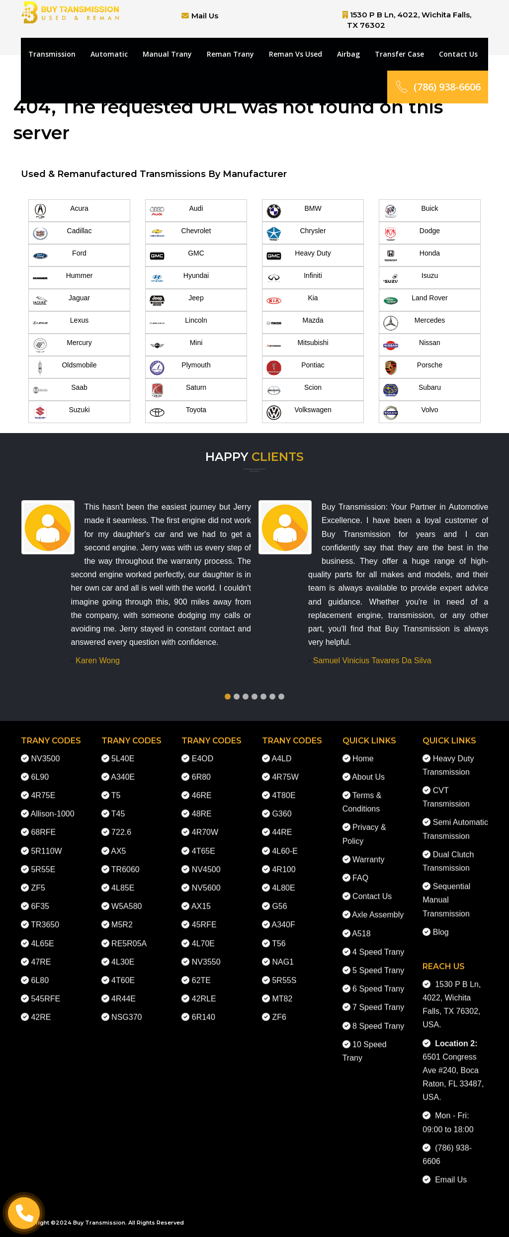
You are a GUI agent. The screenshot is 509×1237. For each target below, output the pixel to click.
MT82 (282, 990)
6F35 (40, 898)
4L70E (203, 935)
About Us (368, 769)
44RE (282, 824)
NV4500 (206, 861)
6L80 (40, 972)
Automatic (109, 54)
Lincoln (178, 323)
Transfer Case (399, 54)
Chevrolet (180, 233)
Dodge (411, 233)
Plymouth (180, 367)
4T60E (123, 972)
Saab (60, 390)
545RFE (45, 990)
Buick (410, 211)
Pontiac (295, 367)
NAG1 (283, 954)
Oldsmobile (65, 367)
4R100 (283, 861)
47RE (41, 954)
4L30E (122, 954)
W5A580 (126, 898)
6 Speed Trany (378, 980)
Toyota (178, 412)
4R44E (123, 990)
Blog (441, 924)
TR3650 (45, 916)
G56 (279, 898)
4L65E (42, 935)
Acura (60, 211)
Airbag (348, 54)
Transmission (52, 54)
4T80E (283, 787)
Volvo (410, 412)
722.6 (121, 824)
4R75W (285, 769)
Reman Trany (230, 54)
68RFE (43, 824)
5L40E (122, 750)
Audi (176, 211)
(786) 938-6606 (438, 86)
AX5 (118, 843)
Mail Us (204, 15)
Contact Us (458, 54)
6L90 (40, 769)
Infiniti (294, 278)
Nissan (411, 345)
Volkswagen (299, 412)
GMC (177, 256)
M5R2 (122, 916)
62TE (201, 972)
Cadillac (62, 233)
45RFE (204, 916)
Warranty (368, 851)
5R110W (46, 843)
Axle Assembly (378, 906)
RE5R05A (129, 935)
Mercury (62, 345)
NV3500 (45, 750)
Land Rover (415, 300)
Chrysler (296, 233)
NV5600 (206, 880)
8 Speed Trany (378, 1018)
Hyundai (179, 278)
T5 (116, 787)
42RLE (204, 990)
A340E (123, 769)
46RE (202, 787)
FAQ (360, 870)
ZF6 (279, 1009)
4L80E (283, 880)
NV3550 (206, 954)
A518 (361, 925)
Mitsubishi (297, 345)
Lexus (60, 323)
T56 (279, 935)
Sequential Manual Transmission (446, 891)
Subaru (412, 390)
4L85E (122, 880)
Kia (292, 300)
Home (363, 750)
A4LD (282, 750)
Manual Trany (167, 54)
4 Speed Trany (378, 944)
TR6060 (125, 861)
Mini (176, 345)
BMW (294, 211)
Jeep (177, 300)
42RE (41, 1009)
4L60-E (285, 843)
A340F (283, 916)
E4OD (203, 750)
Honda (411, 256)
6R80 (201, 769)
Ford (59, 256)
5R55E (43, 861)
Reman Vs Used (295, 54)
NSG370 (126, 1009)
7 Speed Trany (378, 999)
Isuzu (410, 278)
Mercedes (414, 323)
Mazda (295, 323)
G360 (281, 805)
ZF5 (38, 880)
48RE (202, 805)
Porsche (412, 367)
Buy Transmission (99, 1222)
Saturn (178, 390)
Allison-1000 (53, 805)
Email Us (448, 1171)
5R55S (284, 972)
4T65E (203, 843)
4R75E (43, 787)
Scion (294, 390)
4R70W (205, 824)
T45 (118, 805)
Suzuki (61, 412)
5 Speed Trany (378, 962)
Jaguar (61, 300)
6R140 (203, 1009)
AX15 (201, 898)
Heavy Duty (298, 256)
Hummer (62, 278)
